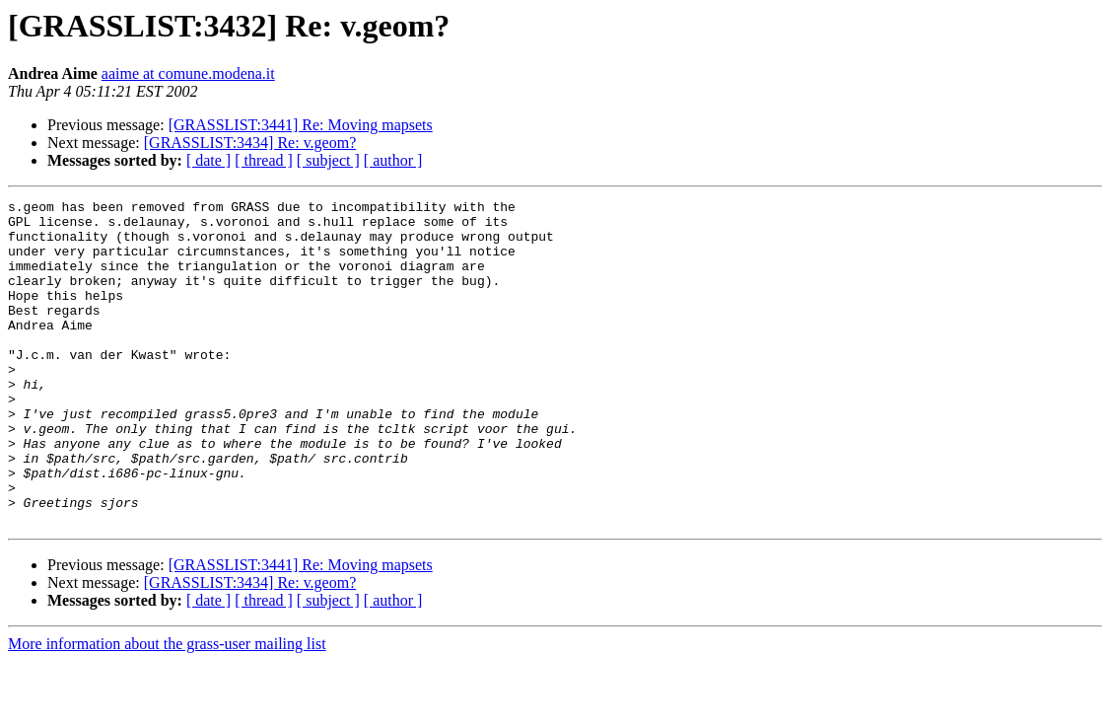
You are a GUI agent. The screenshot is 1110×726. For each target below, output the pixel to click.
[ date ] (208, 160)
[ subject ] (328, 160)
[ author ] (393, 160)
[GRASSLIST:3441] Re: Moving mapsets (301, 124)
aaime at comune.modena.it (188, 73)
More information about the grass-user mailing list (167, 708)
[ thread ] (264, 160)
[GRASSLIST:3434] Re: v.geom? (250, 142)
